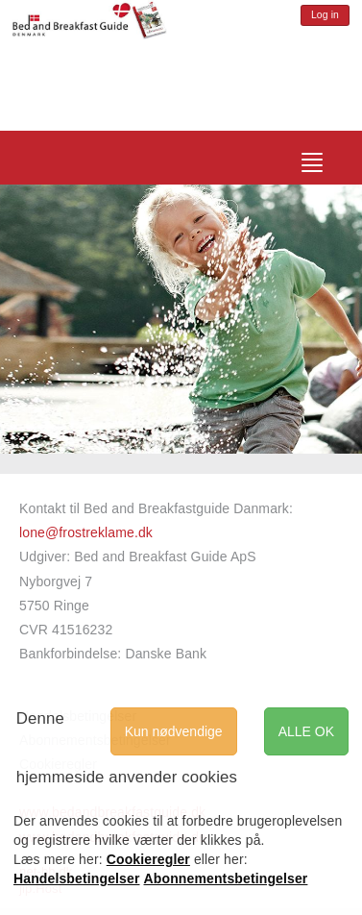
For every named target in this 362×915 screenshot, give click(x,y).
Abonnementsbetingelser (226, 878)
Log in (325, 15)
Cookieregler (148, 859)
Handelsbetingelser (76, 878)
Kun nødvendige (174, 731)
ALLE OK (306, 731)
